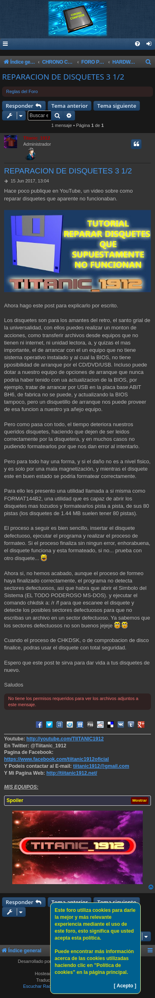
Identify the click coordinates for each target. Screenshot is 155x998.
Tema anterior (69, 105)
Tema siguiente (116, 105)
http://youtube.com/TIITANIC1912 (65, 739)
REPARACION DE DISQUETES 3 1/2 (63, 76)
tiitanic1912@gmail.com (101, 766)
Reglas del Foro (22, 91)
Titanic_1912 (36, 138)
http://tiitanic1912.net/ (71, 773)
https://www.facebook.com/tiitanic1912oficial (56, 759)
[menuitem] (149, 44)
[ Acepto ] (125, 986)
